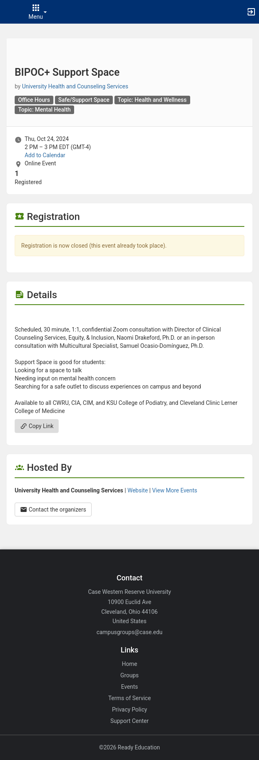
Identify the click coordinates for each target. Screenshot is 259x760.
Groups (130, 675)
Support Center (129, 721)
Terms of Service (129, 698)
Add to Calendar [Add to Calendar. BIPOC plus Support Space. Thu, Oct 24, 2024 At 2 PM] (44, 155)
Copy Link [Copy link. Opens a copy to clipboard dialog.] (36, 426)
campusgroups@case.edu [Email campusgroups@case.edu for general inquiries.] (129, 632)
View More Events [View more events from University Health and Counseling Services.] (174, 490)
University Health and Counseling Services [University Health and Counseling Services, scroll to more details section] (75, 86)
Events (129, 686)
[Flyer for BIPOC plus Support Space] (129, 317)
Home (129, 664)
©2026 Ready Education (129, 747)
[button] (10, 12)
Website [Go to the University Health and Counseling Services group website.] (137, 490)
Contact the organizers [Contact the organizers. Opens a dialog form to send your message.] (53, 509)
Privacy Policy (129, 709)
